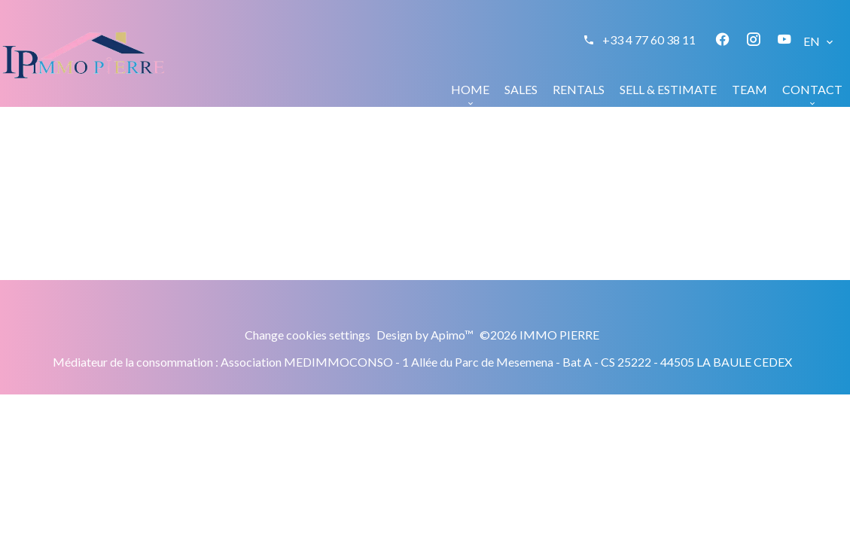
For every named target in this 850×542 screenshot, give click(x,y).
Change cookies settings (307, 334)
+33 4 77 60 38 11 (649, 39)
